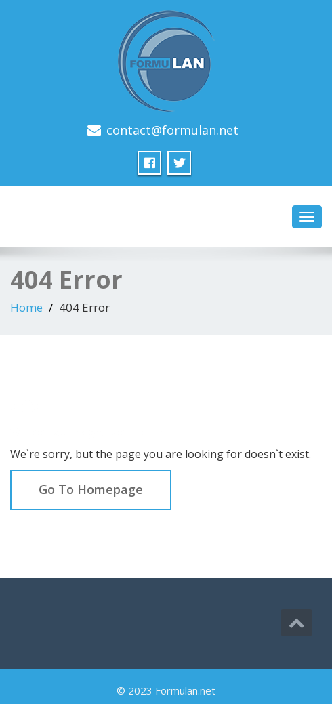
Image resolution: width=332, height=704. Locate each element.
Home (26, 307)
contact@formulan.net (172, 130)
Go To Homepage (91, 489)
